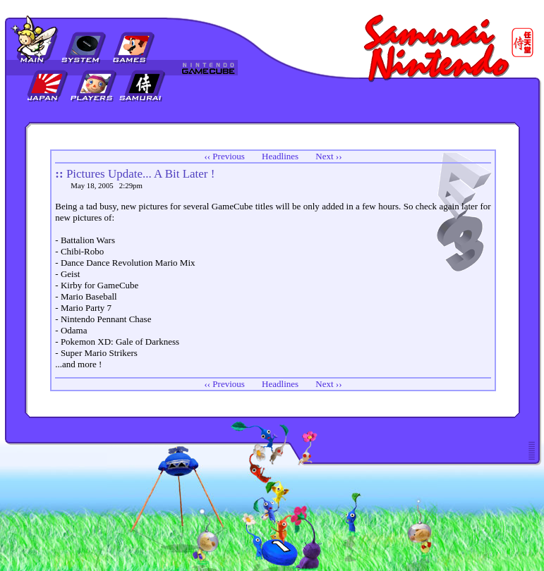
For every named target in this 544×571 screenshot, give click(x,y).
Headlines (280, 156)
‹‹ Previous (224, 156)
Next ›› (328, 156)
